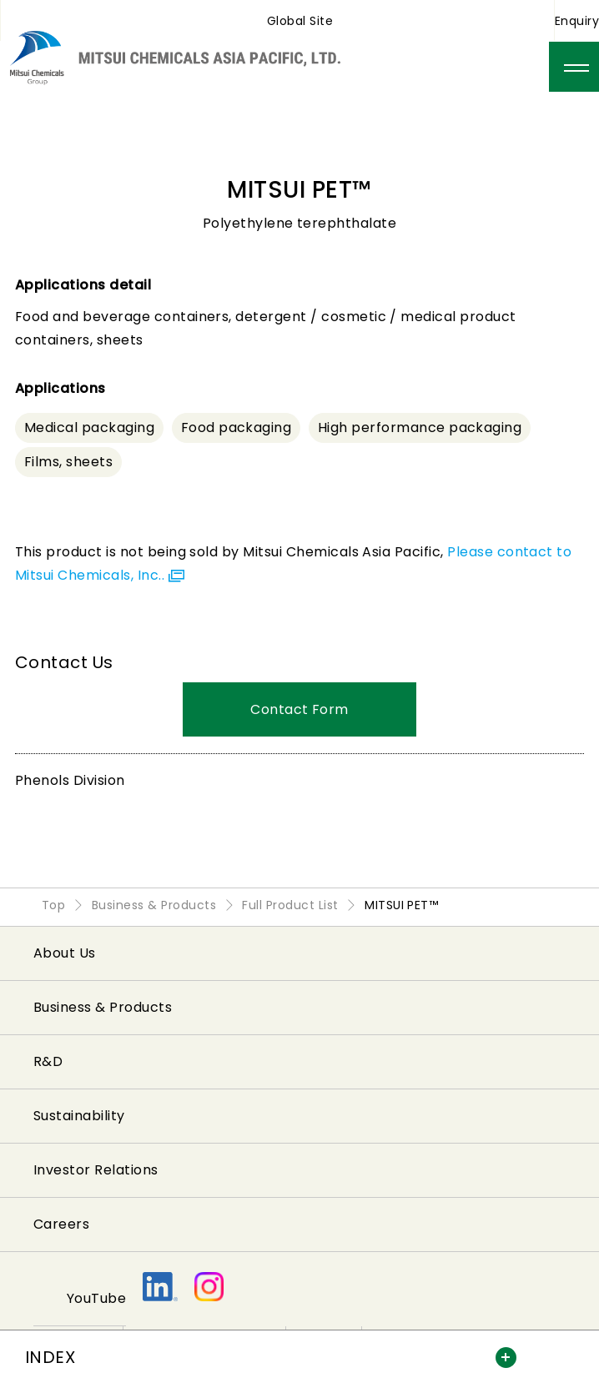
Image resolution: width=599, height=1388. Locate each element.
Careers (61, 1224)
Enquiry (577, 21)
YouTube (96, 1298)
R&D (48, 1061)
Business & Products (102, 1007)
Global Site (300, 21)
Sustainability (79, 1115)
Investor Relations (96, 1169)
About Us (64, 953)
